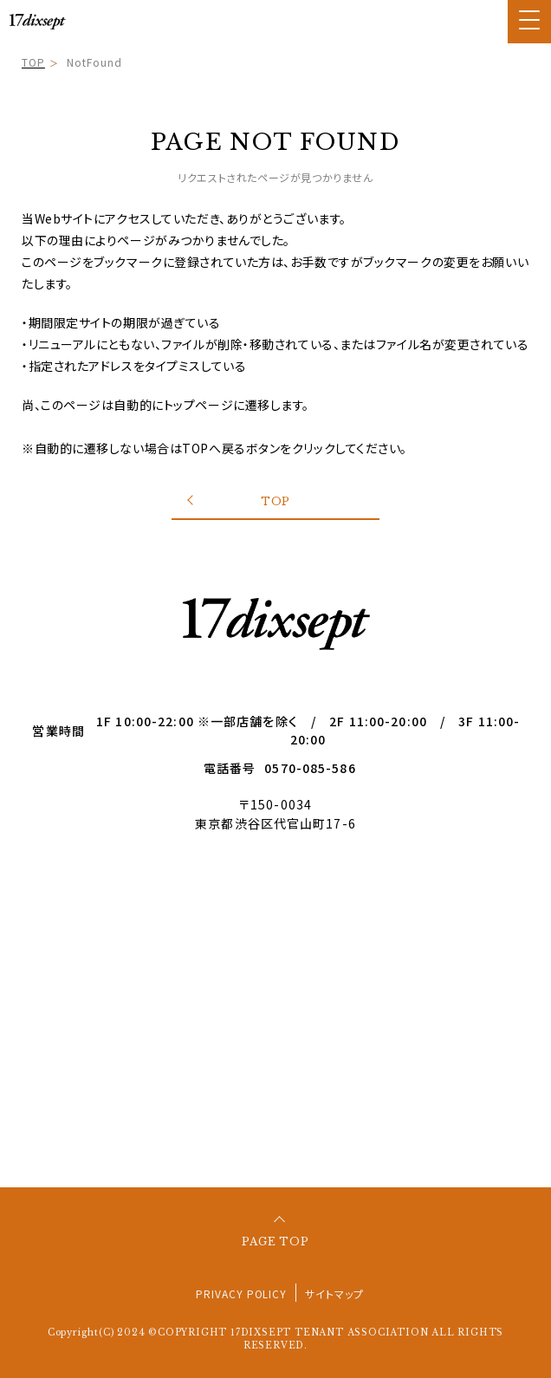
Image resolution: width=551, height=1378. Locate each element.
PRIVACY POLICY (241, 1293)
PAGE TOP (276, 1241)
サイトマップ (334, 1293)
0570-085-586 (309, 768)
